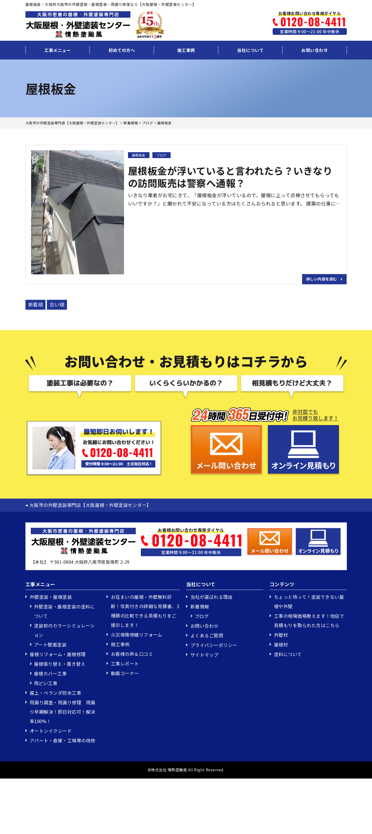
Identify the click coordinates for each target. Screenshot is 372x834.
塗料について (288, 654)
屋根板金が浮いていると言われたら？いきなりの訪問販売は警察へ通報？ (230, 176)
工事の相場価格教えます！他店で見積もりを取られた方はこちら (309, 620)
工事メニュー (57, 50)
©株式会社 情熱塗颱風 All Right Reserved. (186, 769)
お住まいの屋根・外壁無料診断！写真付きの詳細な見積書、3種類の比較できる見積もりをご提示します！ (145, 610)
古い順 (57, 304)
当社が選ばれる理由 (211, 596)
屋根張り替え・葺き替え (60, 663)
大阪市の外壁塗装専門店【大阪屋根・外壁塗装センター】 (88, 505)
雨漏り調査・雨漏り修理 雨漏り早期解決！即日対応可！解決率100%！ (62, 711)
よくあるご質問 (206, 635)
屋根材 (281, 644)
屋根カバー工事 (50, 673)
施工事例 (186, 50)
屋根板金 (138, 155)
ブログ (161, 155)
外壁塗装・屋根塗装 (51, 596)
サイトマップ (204, 654)
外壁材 (281, 634)
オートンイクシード (51, 730)
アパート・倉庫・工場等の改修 (62, 740)
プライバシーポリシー (213, 645)
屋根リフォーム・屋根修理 (58, 654)
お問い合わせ (314, 50)
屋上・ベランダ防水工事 (55, 692)
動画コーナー (125, 673)
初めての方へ (121, 50)
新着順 (35, 304)
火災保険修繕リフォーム (136, 634)
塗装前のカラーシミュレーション (64, 630)
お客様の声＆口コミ (132, 653)
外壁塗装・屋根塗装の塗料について (64, 611)
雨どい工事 (46, 683)
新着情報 (199, 606)
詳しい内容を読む (324, 279)
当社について (250, 50)
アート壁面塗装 (50, 644)
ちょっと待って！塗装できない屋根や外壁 (309, 601)
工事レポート (125, 663)
